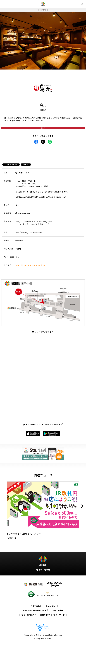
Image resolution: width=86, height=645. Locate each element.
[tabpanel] (43, 41)
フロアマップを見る (43, 331)
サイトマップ (58, 615)
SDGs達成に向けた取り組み (34, 610)
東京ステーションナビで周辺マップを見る (43, 424)
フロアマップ (23, 172)
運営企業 (44, 615)
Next (82, 506)
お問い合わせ (36, 606)
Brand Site (50, 606)
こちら (64, 197)
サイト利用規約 (27, 615)
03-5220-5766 (24, 213)
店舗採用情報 (57, 610)
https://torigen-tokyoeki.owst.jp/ (30, 265)
